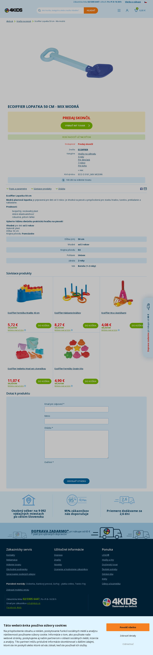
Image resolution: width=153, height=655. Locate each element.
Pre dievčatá (84, 159)
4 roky (81, 156)
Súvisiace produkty (43, 188)
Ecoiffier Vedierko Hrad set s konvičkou (27, 368)
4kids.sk (9, 21)
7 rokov (81, 162)
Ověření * (49, 462)
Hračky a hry (108, 559)
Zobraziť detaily (128, 635)
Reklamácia (11, 559)
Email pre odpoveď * (54, 404)
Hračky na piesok (24, 21)
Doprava (58, 555)
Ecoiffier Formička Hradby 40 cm (24, 312)
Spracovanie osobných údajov (20, 574)
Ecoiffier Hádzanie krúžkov (68, 312)
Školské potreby (109, 569)
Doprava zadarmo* (50, 531)
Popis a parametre (18, 188)
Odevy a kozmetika (111, 583)
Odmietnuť (128, 643)
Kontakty (10, 555)
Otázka (61, 188)
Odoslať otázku (76, 481)
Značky (57, 559)
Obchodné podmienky (16, 569)
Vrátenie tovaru (13, 564)
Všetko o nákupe (133, 2)
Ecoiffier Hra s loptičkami (113, 312)
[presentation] (67, 470)
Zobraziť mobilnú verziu (17, 589)
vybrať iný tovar (77, 125)
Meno (47, 415)
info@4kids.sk (33, 603)
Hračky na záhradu (87, 153)
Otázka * (48, 427)
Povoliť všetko (128, 627)
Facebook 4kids (14, 607)
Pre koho (82, 165)
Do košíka (43, 325)
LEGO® (105, 555)
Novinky (58, 564)
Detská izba (107, 574)
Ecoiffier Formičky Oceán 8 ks (69, 368)
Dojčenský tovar (110, 564)
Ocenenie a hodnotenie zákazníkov (71, 569)
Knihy (104, 578)
